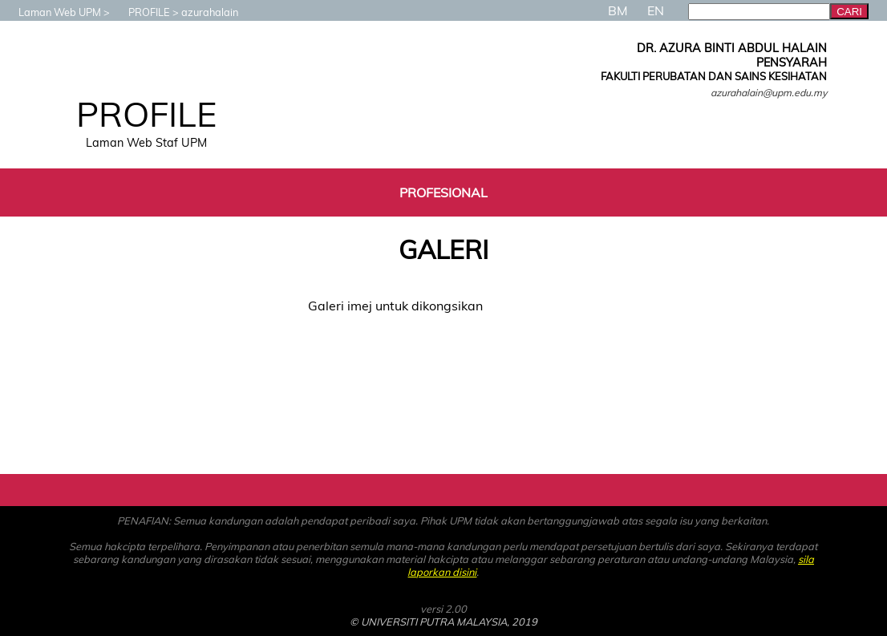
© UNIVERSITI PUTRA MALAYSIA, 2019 (443, 621)
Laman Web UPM (51, 12)
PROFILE (141, 12)
